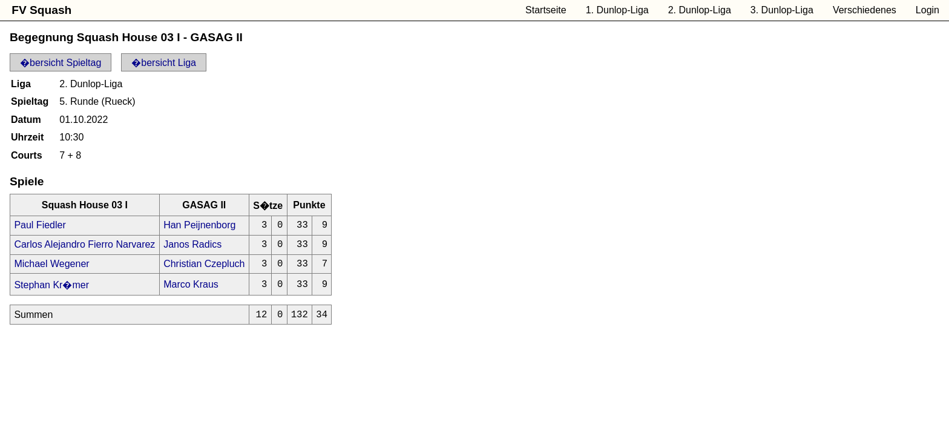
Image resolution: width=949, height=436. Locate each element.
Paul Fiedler (39, 226)
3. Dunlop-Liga (781, 10)
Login (927, 10)
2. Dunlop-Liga (699, 10)
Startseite (545, 10)
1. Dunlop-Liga (617, 10)
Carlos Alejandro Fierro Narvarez (84, 248)
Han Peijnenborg (199, 226)
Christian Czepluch (204, 269)
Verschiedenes (864, 10)
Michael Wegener (51, 269)
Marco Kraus (190, 291)
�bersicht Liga (163, 63)
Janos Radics (192, 248)
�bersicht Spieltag (60, 63)
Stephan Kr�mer (51, 291)
